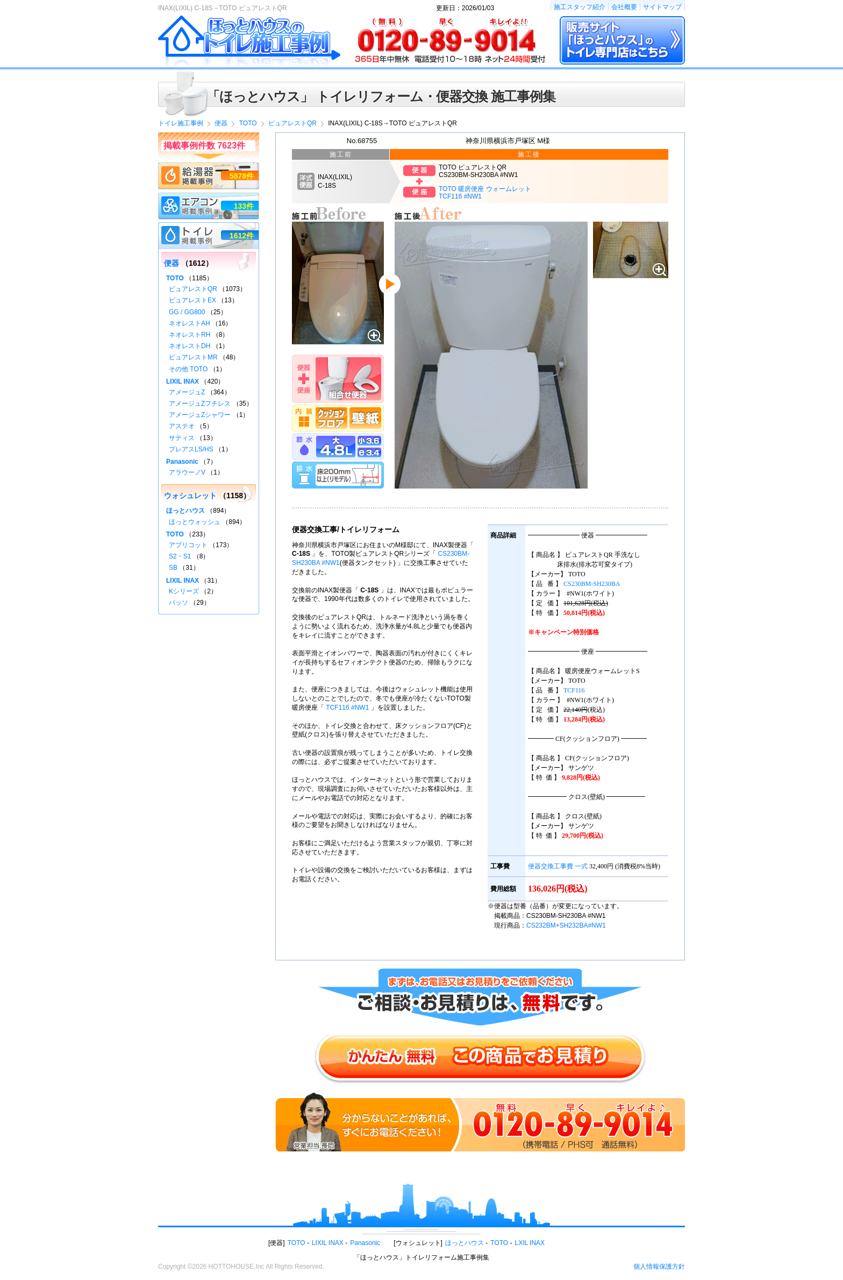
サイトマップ (662, 7)
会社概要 (624, 7)
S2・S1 (180, 556)
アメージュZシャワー (200, 415)
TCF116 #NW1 (347, 707)
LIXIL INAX (182, 381)
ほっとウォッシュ (194, 522)
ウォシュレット (190, 495)
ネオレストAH (189, 323)
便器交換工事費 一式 (558, 866)
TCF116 (574, 690)
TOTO (175, 278)
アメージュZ (187, 392)
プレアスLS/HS (191, 449)
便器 (171, 263)
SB (173, 567)
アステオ (182, 426)
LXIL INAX (530, 1243)
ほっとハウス (185, 510)
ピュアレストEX (192, 300)
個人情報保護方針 (659, 1266)
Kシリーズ (184, 591)
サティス (182, 438)
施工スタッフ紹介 (579, 7)
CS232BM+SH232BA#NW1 (566, 925)
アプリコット (188, 545)
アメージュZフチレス (200, 403)
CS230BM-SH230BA (591, 584)
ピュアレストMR (193, 357)
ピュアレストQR (193, 289)
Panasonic (182, 461)
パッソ (178, 602)
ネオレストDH (189, 346)
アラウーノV (187, 472)
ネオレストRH (189, 334)
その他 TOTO (188, 369)
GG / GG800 (187, 312)
